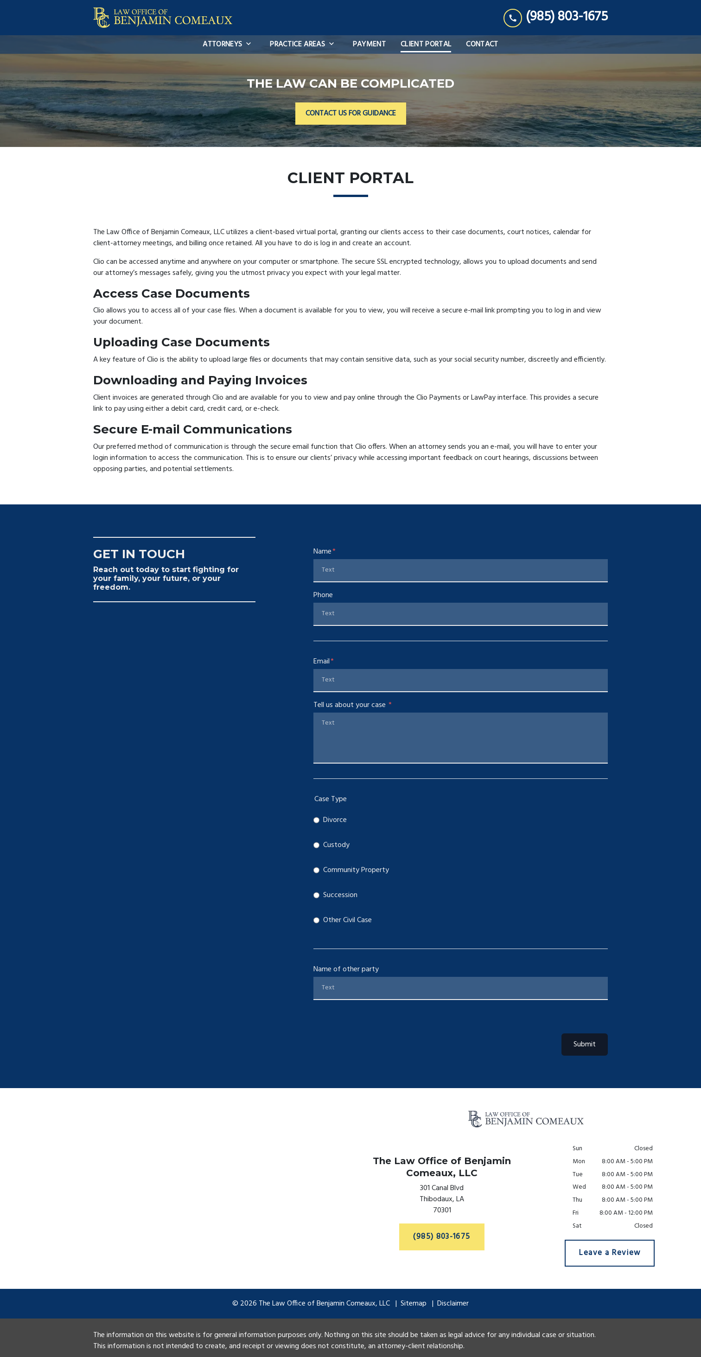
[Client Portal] (426, 44)
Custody (336, 845)
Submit (585, 1044)
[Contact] (482, 44)
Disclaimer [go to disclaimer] (453, 1304)
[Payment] (369, 44)
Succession (340, 895)
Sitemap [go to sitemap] (414, 1304)
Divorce (335, 820)
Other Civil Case (347, 920)
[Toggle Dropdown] (251, 44)
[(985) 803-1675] (442, 1236)
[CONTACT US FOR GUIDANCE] (350, 113)
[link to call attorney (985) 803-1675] (555, 17)
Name (322, 551)
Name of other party (346, 969)
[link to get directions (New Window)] (442, 1201)
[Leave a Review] (610, 1253)
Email (321, 661)
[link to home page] (162, 17)
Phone (323, 595)
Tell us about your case (350, 705)
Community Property (356, 870)
